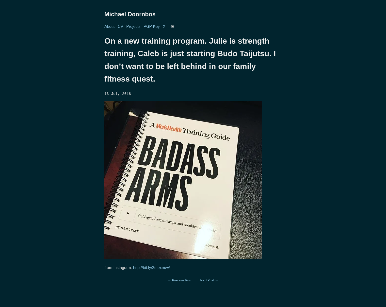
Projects (133, 26)
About (109, 26)
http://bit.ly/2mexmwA (151, 267)
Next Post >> (209, 280)
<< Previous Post (180, 280)
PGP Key (152, 26)
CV (120, 26)
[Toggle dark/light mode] (172, 26)
